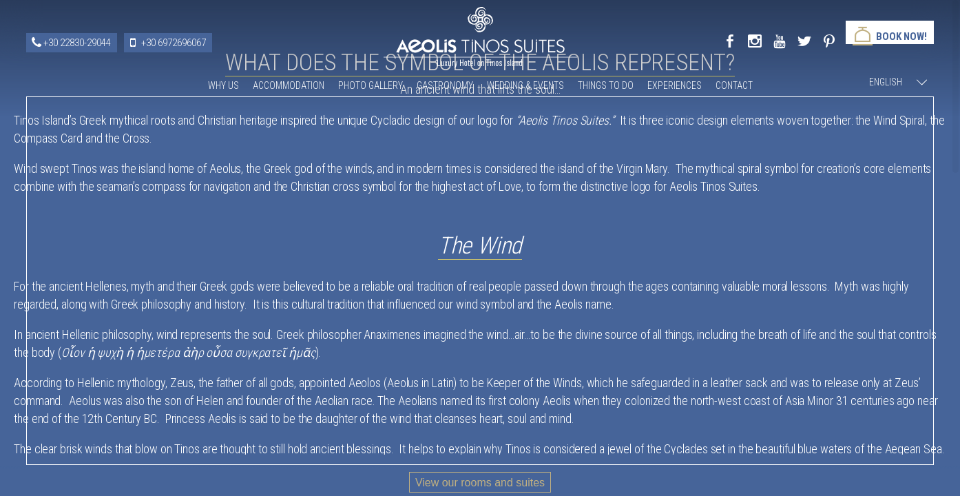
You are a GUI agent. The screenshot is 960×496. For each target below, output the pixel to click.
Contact (734, 85)
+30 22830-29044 (77, 43)
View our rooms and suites (480, 482)
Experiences (674, 85)
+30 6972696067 (173, 43)
